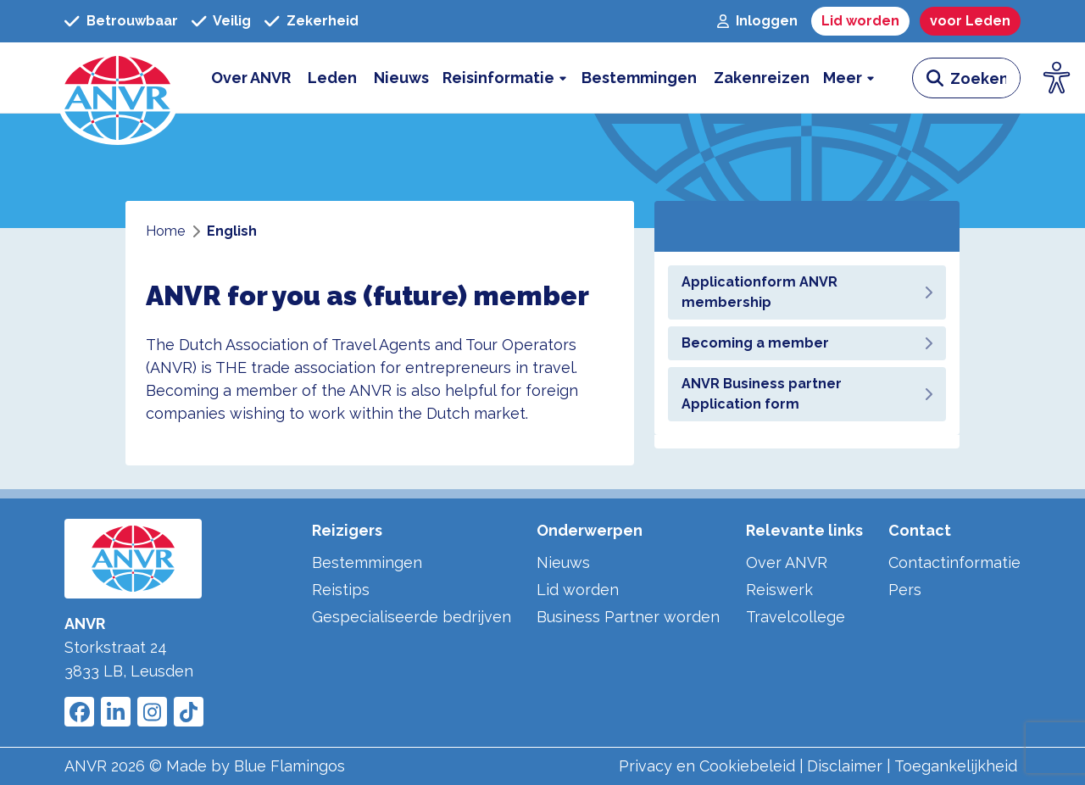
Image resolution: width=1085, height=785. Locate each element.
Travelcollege (795, 617)
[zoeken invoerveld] (985, 77)
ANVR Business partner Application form (807, 394)
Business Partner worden (628, 617)
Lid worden (578, 589)
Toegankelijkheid (955, 766)
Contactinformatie (954, 562)
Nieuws (563, 562)
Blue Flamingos (289, 766)
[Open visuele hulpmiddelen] (1057, 78)
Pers (904, 589)
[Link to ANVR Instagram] (152, 712)
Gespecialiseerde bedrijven (411, 617)
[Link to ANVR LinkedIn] (116, 712)
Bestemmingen (367, 562)
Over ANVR (786, 562)
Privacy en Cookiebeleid (707, 766)
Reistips (341, 589)
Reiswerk (779, 589)
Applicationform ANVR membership (807, 292)
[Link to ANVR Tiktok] (188, 712)
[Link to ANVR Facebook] (79, 712)
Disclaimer (844, 766)
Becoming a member (807, 343)
